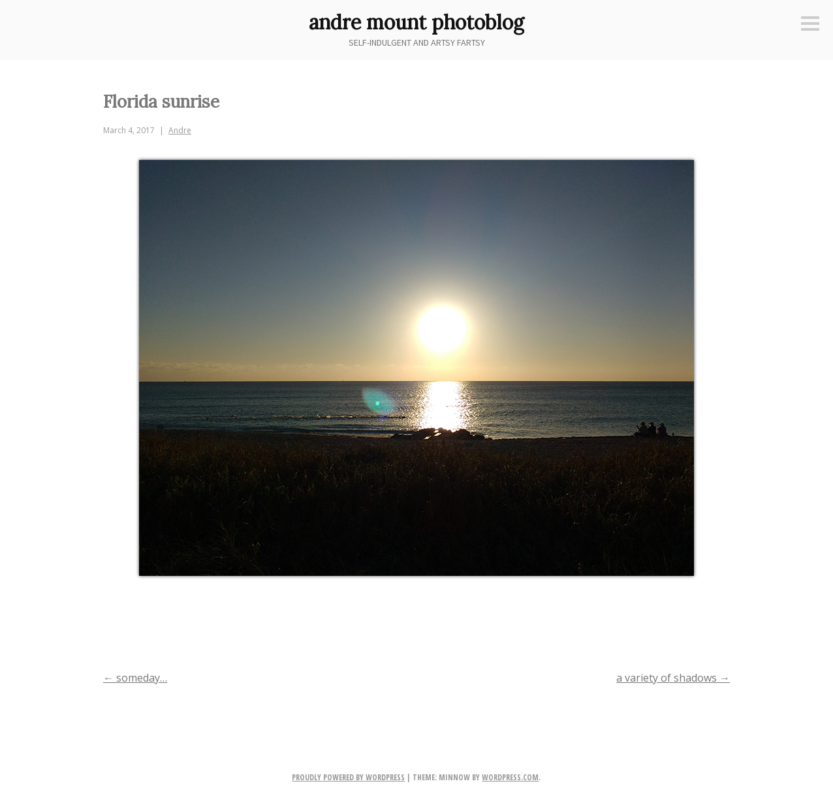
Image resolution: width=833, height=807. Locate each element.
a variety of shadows (673, 678)
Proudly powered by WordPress (348, 777)
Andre (179, 130)
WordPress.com (510, 777)
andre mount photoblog (416, 22)
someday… (135, 678)
